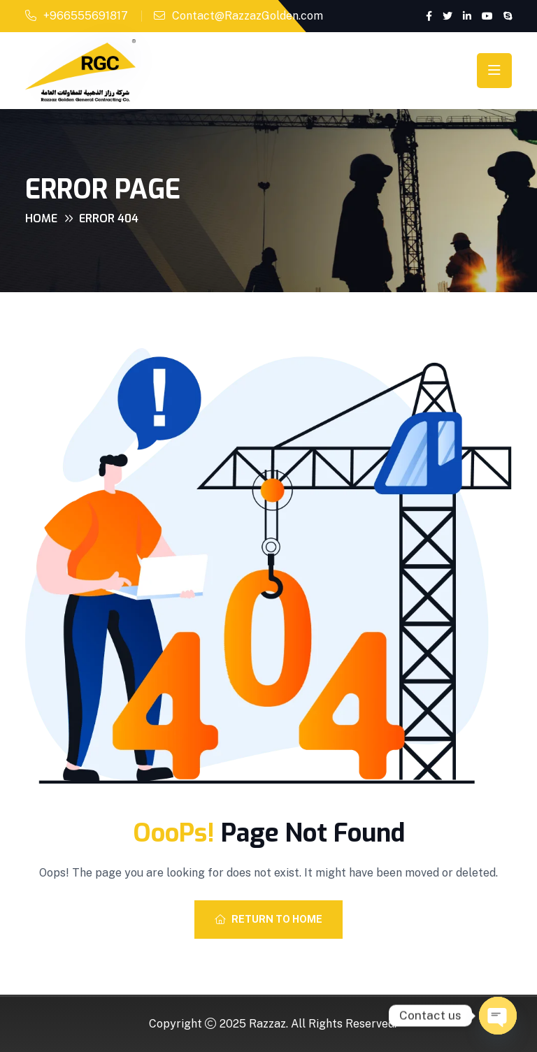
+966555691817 (85, 15)
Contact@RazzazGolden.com (247, 15)
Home (41, 218)
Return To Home (268, 919)
